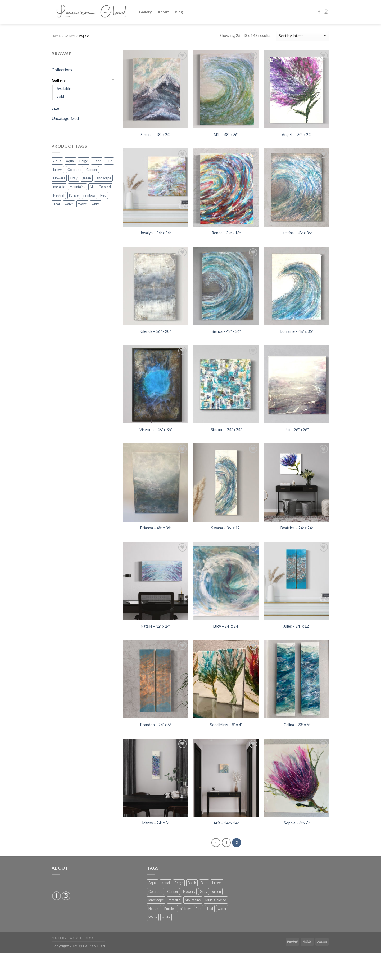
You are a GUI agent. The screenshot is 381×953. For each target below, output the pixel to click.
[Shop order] (302, 36)
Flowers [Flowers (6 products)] (59, 178)
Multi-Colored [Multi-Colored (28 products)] (100, 187)
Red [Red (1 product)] (103, 195)
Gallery (145, 12)
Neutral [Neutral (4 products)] (58, 195)
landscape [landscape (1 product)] (103, 178)
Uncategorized (65, 118)
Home (56, 36)
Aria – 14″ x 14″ (226, 823)
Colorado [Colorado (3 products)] (74, 169)
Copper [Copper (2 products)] (91, 169)
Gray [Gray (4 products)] (74, 178)
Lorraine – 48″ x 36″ (296, 331)
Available (64, 88)
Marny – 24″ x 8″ (155, 823)
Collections (62, 69)
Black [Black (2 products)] (97, 161)
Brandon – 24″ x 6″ (155, 724)
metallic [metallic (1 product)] (59, 187)
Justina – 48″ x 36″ (297, 233)
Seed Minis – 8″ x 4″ (226, 724)
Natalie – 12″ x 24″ (156, 626)
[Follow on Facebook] (319, 12)
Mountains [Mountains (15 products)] (77, 187)
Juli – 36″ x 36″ (297, 429)
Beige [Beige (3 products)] (83, 161)
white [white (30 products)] (96, 204)
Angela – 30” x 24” (297, 134)
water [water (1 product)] (69, 204)
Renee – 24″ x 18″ (226, 233)
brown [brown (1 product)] (58, 169)
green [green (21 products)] (86, 178)
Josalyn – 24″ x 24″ (155, 233)
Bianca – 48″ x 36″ (226, 331)
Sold (60, 96)
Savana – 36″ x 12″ (226, 528)
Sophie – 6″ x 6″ (297, 823)
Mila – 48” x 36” (226, 134)
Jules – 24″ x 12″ (296, 626)
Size (55, 107)
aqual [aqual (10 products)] (70, 161)
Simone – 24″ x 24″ (226, 429)
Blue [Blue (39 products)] (109, 161)
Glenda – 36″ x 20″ (155, 331)
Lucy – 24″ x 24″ (226, 626)
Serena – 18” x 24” (155, 134)
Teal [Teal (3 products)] (56, 204)
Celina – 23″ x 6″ (297, 724)
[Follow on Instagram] (326, 12)
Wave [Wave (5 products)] (82, 204)
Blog (179, 12)
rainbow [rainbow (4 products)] (89, 195)
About (163, 12)
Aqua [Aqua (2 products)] (57, 161)
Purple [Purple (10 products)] (74, 195)
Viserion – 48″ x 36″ (155, 429)
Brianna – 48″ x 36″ (155, 528)
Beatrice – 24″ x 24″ (296, 528)
